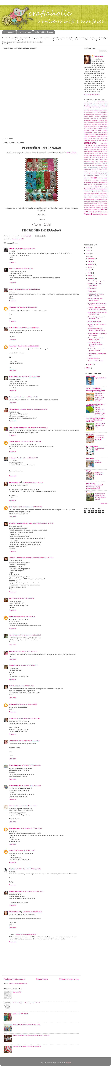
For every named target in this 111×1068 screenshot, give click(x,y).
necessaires (87, 180)
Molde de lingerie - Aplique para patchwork (26, 1003)
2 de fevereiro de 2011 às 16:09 (31, 507)
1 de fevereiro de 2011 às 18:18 (28, 346)
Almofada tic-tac (102, 104)
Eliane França (14, 289)
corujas (93, 140)
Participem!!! (92, 291)
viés (103, 214)
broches (102, 120)
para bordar (94, 189)
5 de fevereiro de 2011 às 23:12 (30, 635)
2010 (88, 368)
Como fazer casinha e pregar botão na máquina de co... (97, 304)
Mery (11, 598)
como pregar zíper (101, 138)
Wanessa (12, 651)
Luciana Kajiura (14, 441)
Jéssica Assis (14, 869)
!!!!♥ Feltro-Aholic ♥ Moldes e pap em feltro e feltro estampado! (95, 420)
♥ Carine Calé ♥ (14, 482)
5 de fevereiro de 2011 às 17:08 (43, 523)
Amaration (12, 397)
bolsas (91, 116)
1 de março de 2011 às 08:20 (32, 912)
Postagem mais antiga (69, 979)
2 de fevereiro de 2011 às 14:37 (27, 458)
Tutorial (88, 214)
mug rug (100, 178)
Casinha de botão (89, 134)
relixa (11, 850)
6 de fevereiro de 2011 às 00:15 (27, 665)
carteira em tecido (96, 130)
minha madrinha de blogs (44, 32)
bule (106, 120)
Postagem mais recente (14, 979)
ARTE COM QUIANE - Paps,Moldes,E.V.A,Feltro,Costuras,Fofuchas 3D (95, 390)
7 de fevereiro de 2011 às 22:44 (29, 718)
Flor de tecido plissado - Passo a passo (95, 299)
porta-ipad (92, 199)
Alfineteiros (93, 104)
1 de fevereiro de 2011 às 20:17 (37, 409)
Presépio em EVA (97, 203)
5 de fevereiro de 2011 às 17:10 (43, 557)
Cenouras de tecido (101, 134)
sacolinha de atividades (95, 207)
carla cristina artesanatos (18, 427)
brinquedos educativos (91, 120)
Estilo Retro (97, 149)
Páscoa (104, 191)
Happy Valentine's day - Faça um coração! (97, 334)
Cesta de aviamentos (90, 136)
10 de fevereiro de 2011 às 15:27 (31, 828)
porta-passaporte (99, 199)
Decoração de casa (90, 145)
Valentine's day (96, 214)
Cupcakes (104, 143)
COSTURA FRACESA (101, 140)
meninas (105, 169)
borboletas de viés (96, 118)
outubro (90, 261)
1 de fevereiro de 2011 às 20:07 (27, 397)
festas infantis (97, 155)
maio (90, 270)
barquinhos (92, 112)
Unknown (12, 307)
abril (89, 273)
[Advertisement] (22, 85)
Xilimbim (12, 806)
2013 (88, 250)
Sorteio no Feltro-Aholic (20, 1014)
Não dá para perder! (94, 321)
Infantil (92, 163)
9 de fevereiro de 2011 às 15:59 (26, 806)
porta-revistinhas (99, 201)
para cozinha (103, 189)
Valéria (11, 248)
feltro (90, 155)
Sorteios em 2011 (18, 239)
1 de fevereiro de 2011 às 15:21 (23, 269)
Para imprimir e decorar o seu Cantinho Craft (97, 313)
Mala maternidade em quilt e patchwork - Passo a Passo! (31, 1035)
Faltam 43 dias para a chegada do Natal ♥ (99, 437)
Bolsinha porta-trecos (101, 116)
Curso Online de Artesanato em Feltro (100, 425)
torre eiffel (104, 211)
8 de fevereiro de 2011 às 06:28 (29, 741)
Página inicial (42, 979)
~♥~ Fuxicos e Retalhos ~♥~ (96, 404)
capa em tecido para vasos (96, 122)
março (90, 275)
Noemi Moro (13, 346)
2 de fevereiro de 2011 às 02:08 (31, 441)
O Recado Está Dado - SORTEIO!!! (95, 284)
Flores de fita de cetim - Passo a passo (95, 338)
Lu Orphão (12, 458)
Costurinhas (90, 143)
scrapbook (94, 209)
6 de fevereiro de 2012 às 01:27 (26, 934)
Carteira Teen (97, 132)
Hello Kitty (94, 161)
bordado (104, 118)
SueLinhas (90, 458)
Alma (11, 686)
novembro (91, 258)
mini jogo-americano (99, 171)
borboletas (86, 118)
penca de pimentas (95, 195)
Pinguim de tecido (93, 197)
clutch (86, 138)
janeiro (90, 364)
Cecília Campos (14, 828)
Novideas (89, 492)
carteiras (104, 132)
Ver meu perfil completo (91, 94)
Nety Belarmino (14, 635)
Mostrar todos (104, 503)
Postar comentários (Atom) (18, 983)
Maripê (88, 471)
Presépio (89, 203)
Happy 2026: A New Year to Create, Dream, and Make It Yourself (99, 397)
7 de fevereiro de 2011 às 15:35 (26, 704)
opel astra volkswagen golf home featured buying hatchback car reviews (94, 486)
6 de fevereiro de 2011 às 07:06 (23, 686)
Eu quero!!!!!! (92, 288)
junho (90, 267)
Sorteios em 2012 (94, 212)
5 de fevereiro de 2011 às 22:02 (24, 616)
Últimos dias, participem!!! (96, 281)
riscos (92, 205)
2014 (88, 247)
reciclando (86, 205)
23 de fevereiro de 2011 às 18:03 (30, 869)
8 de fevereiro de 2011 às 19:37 (30, 785)
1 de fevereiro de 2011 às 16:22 (26, 307)
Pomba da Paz (103, 197)
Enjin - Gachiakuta (100, 378)
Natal (105, 178)
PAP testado (103, 187)
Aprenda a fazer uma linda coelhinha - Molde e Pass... (97, 308)
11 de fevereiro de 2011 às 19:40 (24, 850)
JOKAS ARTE (13, 718)
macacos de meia (98, 167)
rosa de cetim (99, 205)
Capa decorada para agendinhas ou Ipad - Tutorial (95, 344)
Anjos (99, 106)
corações (87, 140)
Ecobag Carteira (88, 149)
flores (101, 159)
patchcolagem (103, 193)
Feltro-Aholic (71, 153)
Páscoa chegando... (98, 461)
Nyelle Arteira (13, 376)
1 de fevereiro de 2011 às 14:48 (24, 248)
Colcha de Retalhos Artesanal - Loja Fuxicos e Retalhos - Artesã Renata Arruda (100, 410)
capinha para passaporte (95, 128)
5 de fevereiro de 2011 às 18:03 (23, 598)
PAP (97, 186)
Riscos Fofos (17, 992)
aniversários (94, 106)
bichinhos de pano (94, 114)
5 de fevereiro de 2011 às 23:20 (26, 651)
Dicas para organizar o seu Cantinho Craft (26, 1024)
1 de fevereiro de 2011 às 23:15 (37, 427)
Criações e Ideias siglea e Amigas (20, 523)
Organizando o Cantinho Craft (93, 182)
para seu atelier (97, 191)
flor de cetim (91, 157)
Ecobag (105, 147)
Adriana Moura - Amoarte (17, 409)
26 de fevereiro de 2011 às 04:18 (33, 891)
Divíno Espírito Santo (96, 147)
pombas (86, 199)
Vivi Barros (13, 665)
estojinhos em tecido (95, 151)
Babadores (97, 110)
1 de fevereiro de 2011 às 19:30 (29, 376)
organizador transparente (100, 180)
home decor (103, 161)
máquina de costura (97, 169)
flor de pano (93, 159)
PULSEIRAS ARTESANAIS (99, 473)
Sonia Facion (13, 741)
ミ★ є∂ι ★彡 (13, 327)
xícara (105, 214)
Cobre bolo (92, 138)
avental (91, 110)
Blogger (68, 1062)
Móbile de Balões (98, 173)
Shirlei (11, 616)
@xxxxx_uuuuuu (15, 507)
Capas (101, 126)
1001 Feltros (90, 376)
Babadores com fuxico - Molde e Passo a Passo (96, 329)
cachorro (86, 122)
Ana (10, 269)
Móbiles (97, 176)
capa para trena (94, 126)
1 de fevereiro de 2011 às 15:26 (29, 289)
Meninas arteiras (88, 171)
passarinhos (87, 193)
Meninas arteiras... (94, 358)
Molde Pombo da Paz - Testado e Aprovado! (27, 1046)
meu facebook (9, 32)
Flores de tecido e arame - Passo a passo (96, 295)
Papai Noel (87, 189)
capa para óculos (96, 124)
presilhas (105, 203)
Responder (12, 262)
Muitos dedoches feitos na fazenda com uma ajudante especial (100, 496)
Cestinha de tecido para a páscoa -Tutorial (96, 349)
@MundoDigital (14, 765)
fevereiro (91, 278)
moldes (94, 178)
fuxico (105, 159)
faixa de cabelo (94, 153)
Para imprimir (87, 191)
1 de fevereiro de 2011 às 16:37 (28, 327)
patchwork (86, 195)
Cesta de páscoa (102, 136)
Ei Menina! (90, 434)
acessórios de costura (90, 102)
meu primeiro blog (24, 32)
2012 (88, 253)
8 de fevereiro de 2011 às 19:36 (30, 765)
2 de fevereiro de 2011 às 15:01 (33, 482)
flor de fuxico (99, 157)
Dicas (89, 147)
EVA (88, 153)
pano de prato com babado (95, 184)
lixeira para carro (93, 165)
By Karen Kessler (92, 446)
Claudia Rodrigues (15, 891)
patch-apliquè (95, 193)
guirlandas (86, 161)
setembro (91, 264)
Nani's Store (90, 483)
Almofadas (87, 106)
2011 (88, 256)
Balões (102, 110)
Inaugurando (87, 163)
